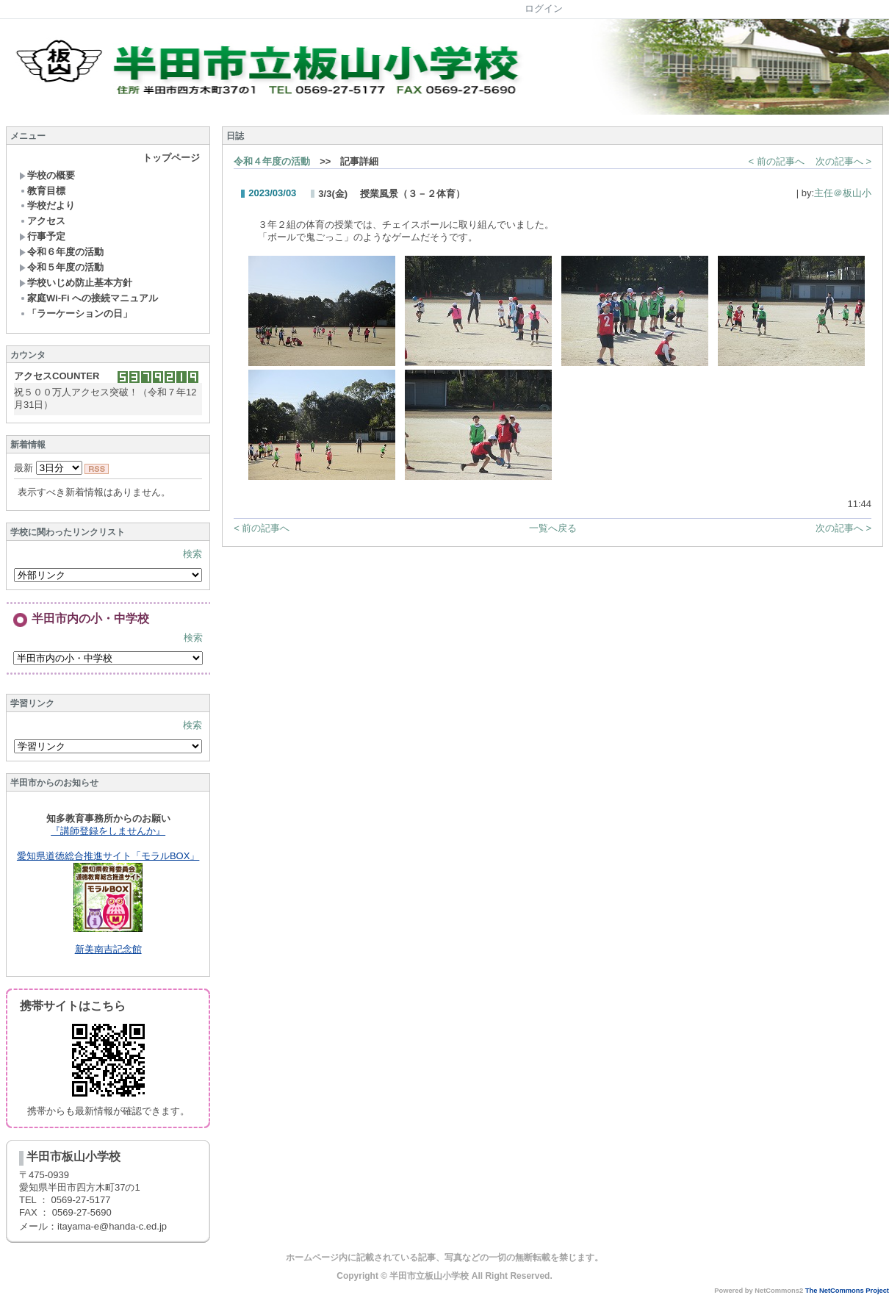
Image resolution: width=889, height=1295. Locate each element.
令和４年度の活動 (272, 161)
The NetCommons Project (847, 1290)
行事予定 (42, 236)
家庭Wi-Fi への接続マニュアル (88, 298)
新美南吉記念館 (108, 949)
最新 (48, 467)
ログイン (544, 8)
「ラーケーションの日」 (75, 313)
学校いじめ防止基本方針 (75, 282)
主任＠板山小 (842, 192)
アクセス (42, 220)
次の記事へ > (843, 161)
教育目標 (42, 190)
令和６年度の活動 (61, 251)
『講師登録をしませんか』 (108, 830)
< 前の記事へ (777, 161)
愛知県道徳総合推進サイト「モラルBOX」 (108, 855)
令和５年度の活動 (61, 267)
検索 (192, 553)
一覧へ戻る (553, 528)
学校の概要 (47, 175)
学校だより (47, 205)
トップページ (171, 157)
